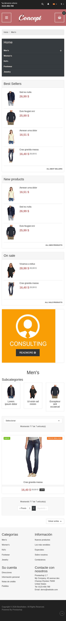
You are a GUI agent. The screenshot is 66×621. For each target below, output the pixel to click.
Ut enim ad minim (33, 402)
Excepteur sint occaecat (55, 404)
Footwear (8, 66)
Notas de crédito (9, 582)
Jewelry (7, 72)
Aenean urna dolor (28, 130)
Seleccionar (33, 420)
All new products (53, 245)
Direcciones (7, 573)
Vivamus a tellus (27, 264)
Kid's (6, 61)
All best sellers (54, 169)
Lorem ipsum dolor (11, 402)
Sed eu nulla (25, 92)
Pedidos (5, 586)
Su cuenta (9, 567)
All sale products (53, 302)
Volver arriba (55, 521)
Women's (8, 56)
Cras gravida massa (29, 149)
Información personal (10, 577)
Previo (22, 508)
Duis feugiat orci (27, 111)
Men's (6, 50)
